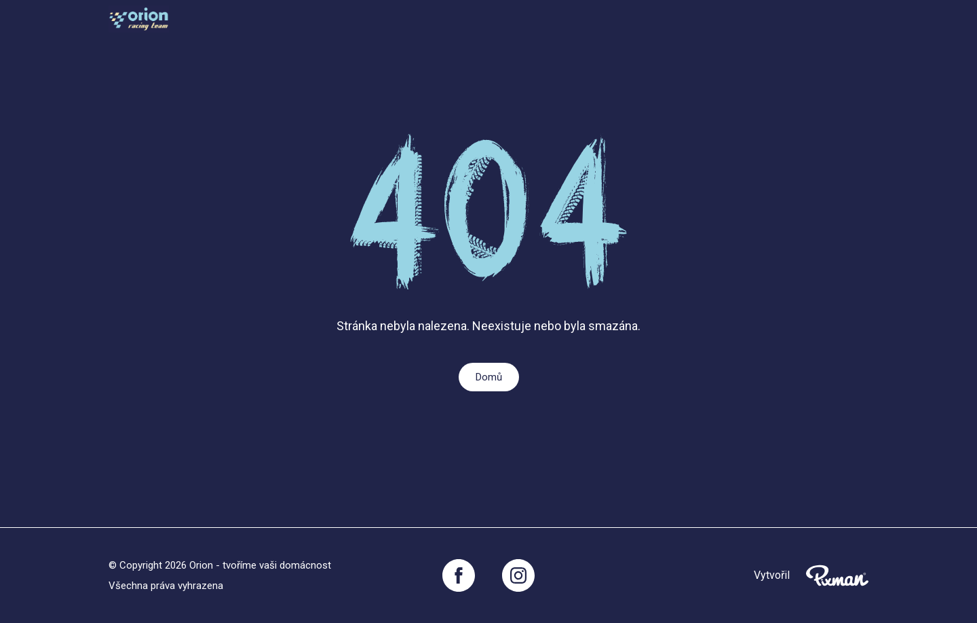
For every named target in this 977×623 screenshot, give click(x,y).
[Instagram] (518, 575)
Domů (489, 377)
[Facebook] (458, 575)
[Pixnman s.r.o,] (837, 575)
